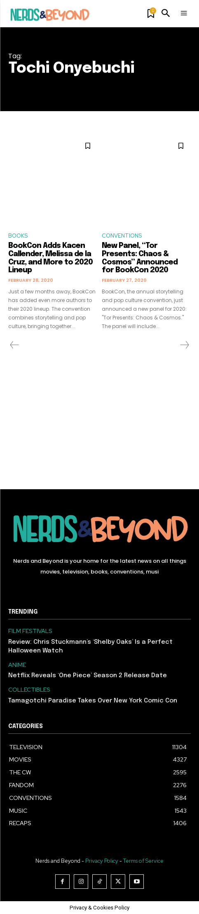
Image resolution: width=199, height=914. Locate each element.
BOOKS (18, 235)
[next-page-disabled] (184, 345)
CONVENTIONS (122, 235)
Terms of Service (143, 860)
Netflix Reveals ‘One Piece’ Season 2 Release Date (87, 675)
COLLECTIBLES (29, 689)
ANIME (17, 665)
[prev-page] (14, 345)
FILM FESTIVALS (30, 631)
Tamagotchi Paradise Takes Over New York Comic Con (92, 700)
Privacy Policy (101, 860)
